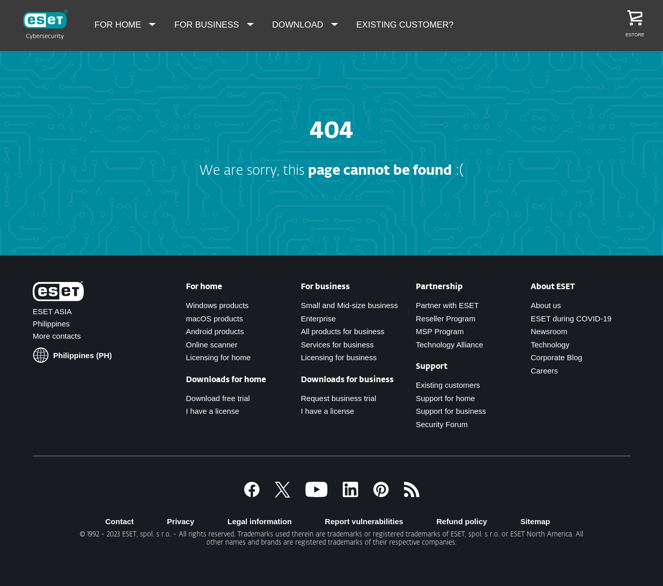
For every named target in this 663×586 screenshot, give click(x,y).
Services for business (337, 344)
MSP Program (440, 331)
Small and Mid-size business (349, 305)
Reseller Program (446, 318)
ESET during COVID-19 (571, 318)
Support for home (445, 398)
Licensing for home (218, 357)
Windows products (217, 305)
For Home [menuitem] (119, 25)
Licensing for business (338, 357)
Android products (215, 331)
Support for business (451, 411)
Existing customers (448, 385)
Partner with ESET (447, 305)
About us (546, 305)
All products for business (342, 331)
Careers (544, 370)
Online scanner (212, 344)
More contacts (57, 336)
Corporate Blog (556, 357)
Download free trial (218, 398)
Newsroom (549, 331)
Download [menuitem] (299, 25)
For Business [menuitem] (207, 25)
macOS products (214, 318)
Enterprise (318, 318)
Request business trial (338, 398)
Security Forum (442, 424)
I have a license (327, 411)
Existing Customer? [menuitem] (405, 25)
